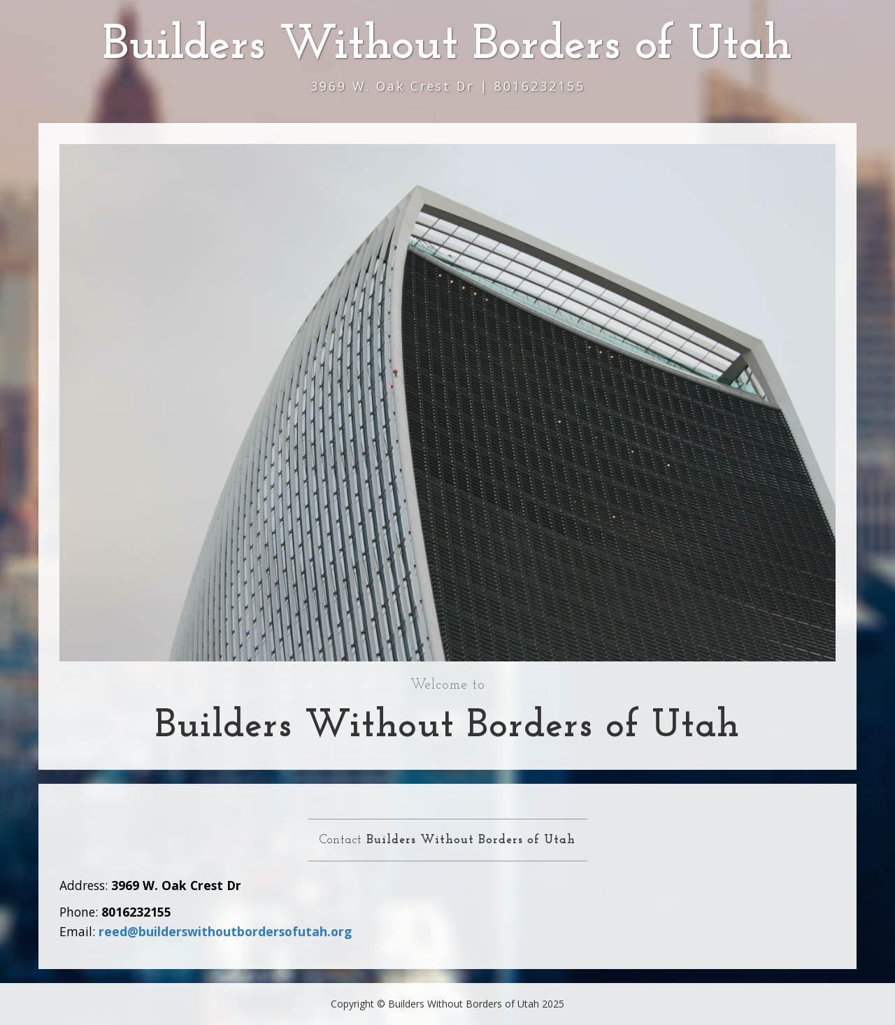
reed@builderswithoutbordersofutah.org (225, 931)
